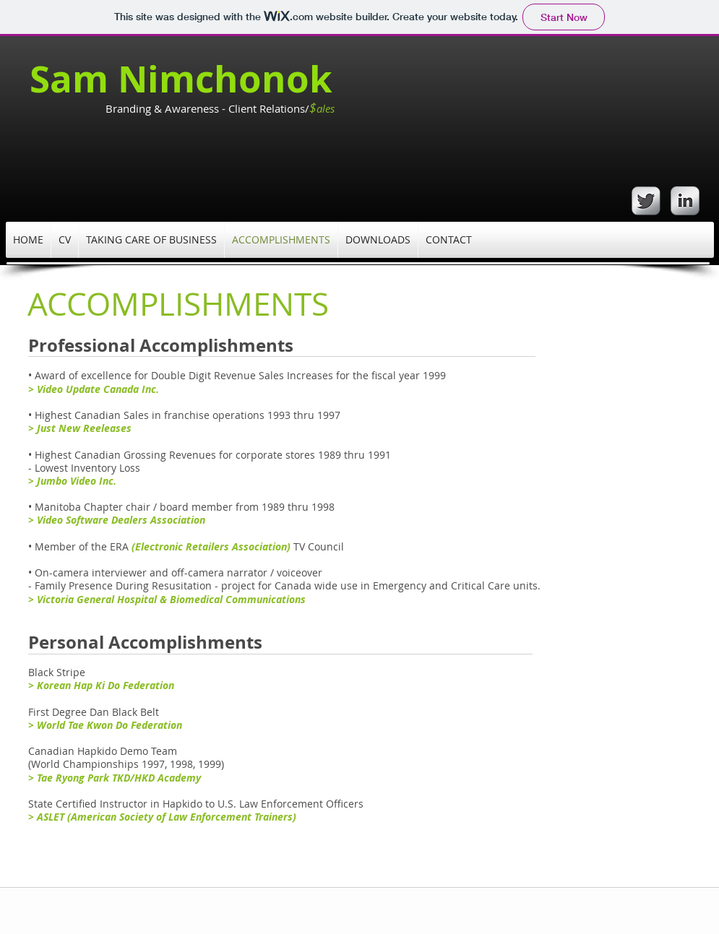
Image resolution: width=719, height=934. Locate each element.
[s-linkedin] (685, 200)
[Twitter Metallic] (646, 200)
